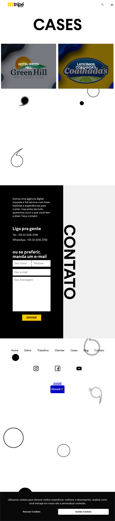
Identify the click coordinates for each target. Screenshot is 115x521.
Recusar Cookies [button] (31, 512)
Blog (86, 350)
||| (111, 5)
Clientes (59, 350)
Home (14, 350)
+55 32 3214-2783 (28, 235)
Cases (74, 350)
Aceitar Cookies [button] (83, 512)
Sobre (27, 350)
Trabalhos (43, 350)
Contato (99, 350)
